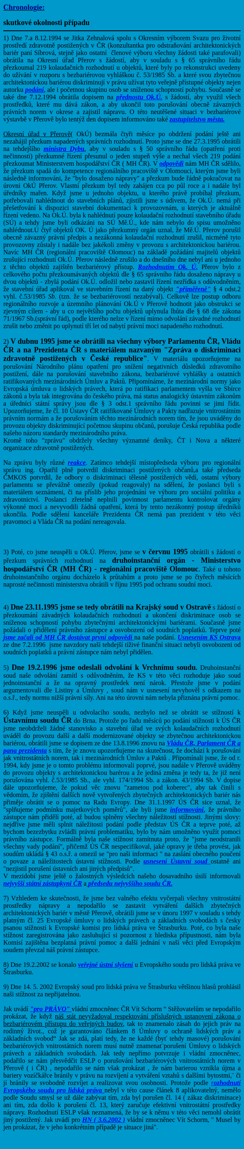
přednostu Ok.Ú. (139, 97)
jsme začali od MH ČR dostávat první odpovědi (68, 637)
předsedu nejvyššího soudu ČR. (130, 883)
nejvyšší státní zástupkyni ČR (42, 883)
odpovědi (171, 163)
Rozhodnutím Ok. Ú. (168, 266)
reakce (77, 462)
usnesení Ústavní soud (175, 861)
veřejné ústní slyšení (105, 964)
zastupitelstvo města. (197, 119)
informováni (187, 809)
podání (34, 89)
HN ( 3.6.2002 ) (103, 1119)
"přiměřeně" (193, 289)
